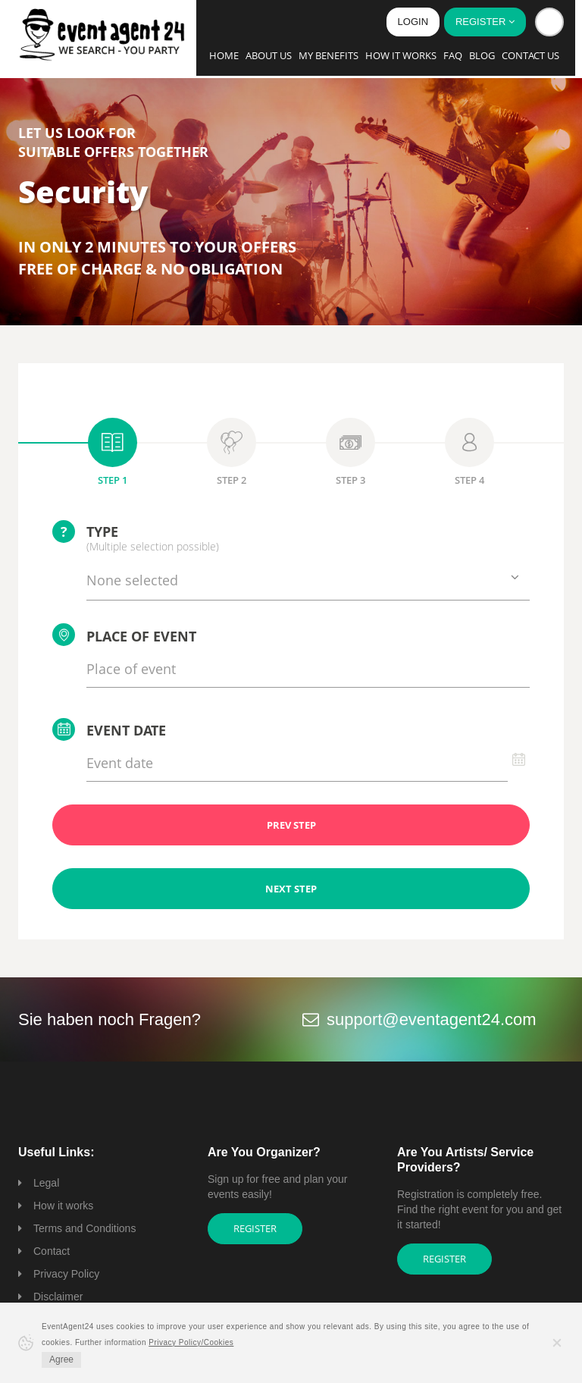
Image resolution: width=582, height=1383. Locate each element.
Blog (482, 55)
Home (224, 55)
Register (255, 1228)
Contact (51, 1251)
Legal (46, 1183)
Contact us (530, 55)
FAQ (452, 55)
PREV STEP (291, 825)
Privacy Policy (66, 1274)
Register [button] (485, 21)
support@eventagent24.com (432, 1019)
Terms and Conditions (84, 1228)
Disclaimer (58, 1296)
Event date (109, 729)
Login (413, 21)
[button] (549, 22)
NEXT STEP (291, 888)
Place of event (124, 634)
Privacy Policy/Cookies (191, 1342)
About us (269, 55)
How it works (400, 55)
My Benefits (328, 55)
